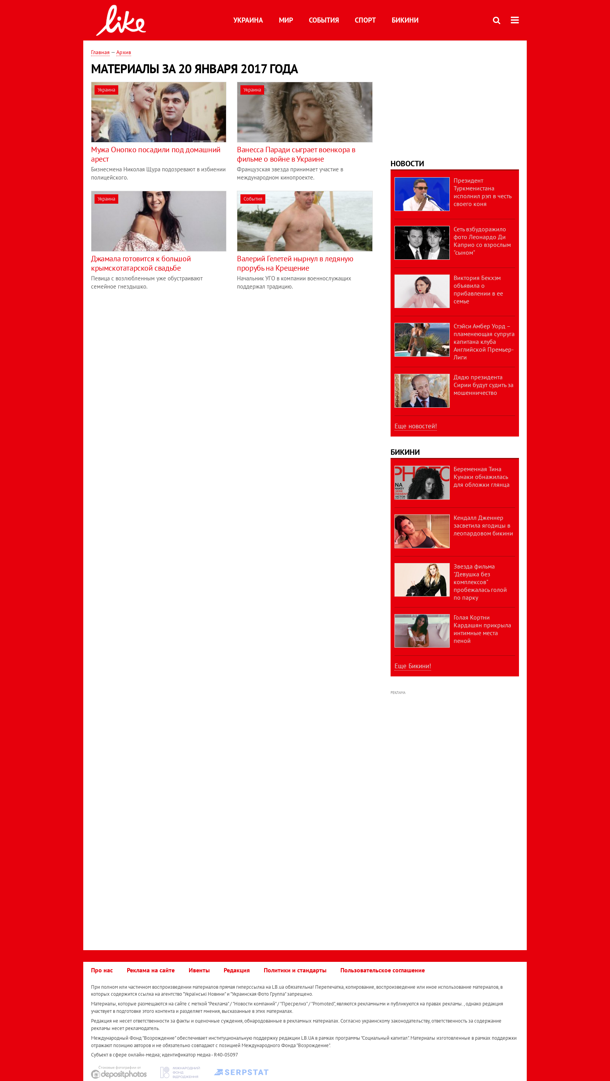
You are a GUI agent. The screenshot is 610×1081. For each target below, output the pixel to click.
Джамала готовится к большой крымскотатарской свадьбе (141, 263)
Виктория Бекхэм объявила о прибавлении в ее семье (478, 289)
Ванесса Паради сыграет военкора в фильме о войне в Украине (296, 154)
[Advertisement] (156, 354)
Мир (286, 20)
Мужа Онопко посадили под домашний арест (156, 154)
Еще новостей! (415, 426)
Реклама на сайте (151, 970)
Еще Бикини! (412, 666)
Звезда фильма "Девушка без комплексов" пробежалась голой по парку (480, 581)
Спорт (365, 20)
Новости (407, 163)
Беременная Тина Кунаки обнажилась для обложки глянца (482, 476)
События (324, 20)
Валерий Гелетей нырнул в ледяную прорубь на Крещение (295, 263)
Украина (248, 20)
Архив (123, 52)
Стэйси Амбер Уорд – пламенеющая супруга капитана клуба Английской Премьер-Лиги (484, 341)
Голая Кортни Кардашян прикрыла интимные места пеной (482, 628)
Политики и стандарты (295, 970)
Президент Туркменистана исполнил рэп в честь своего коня (482, 192)
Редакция (237, 970)
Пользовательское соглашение (382, 970)
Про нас (102, 970)
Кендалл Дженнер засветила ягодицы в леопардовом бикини (483, 525)
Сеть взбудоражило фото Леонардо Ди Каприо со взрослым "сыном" (482, 240)
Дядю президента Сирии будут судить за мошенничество (484, 384)
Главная (100, 52)
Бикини (405, 20)
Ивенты (199, 970)
